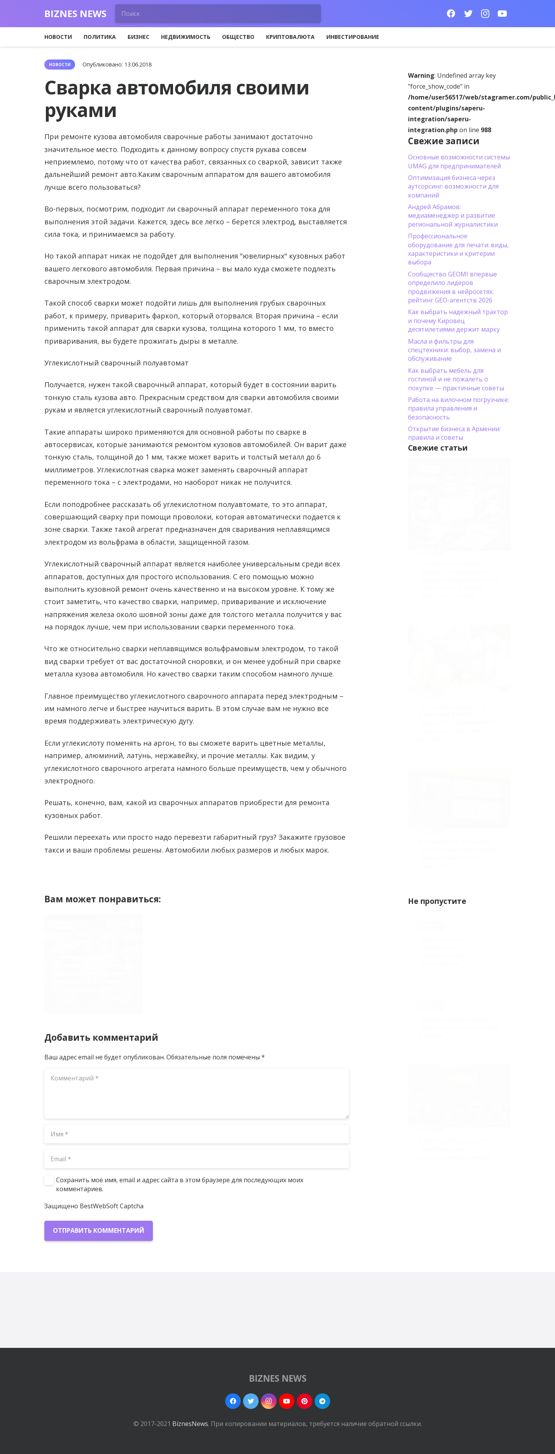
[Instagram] (485, 13)
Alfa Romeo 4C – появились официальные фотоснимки (443, 951)
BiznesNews (190, 1423)
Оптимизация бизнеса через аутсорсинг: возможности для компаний (453, 186)
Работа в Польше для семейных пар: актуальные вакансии (454, 1148)
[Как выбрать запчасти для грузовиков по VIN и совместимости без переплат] (459, 797)
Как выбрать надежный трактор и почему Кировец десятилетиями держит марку (458, 321)
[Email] (196, 1159)
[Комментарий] (196, 1093)
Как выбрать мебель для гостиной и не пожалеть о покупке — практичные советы (456, 379)
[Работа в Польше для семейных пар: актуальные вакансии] (459, 1095)
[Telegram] (322, 1401)
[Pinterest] (304, 1401)
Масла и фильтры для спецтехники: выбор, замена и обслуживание (454, 350)
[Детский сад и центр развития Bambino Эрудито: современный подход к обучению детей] (459, 659)
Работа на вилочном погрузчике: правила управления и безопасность (458, 408)
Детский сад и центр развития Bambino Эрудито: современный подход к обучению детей (193, 972)
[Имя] (196, 1134)
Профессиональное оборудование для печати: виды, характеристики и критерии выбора (458, 249)
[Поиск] (218, 13)
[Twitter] (468, 13)
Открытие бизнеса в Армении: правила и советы (454, 433)
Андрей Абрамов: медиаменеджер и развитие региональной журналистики (453, 216)
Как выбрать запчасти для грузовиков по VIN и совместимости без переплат (297, 977)
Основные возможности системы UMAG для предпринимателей (459, 161)
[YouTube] (502, 13)
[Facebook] (451, 13)
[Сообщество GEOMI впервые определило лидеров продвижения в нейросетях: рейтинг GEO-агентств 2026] (459, 504)
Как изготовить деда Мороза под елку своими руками (459, 1027)
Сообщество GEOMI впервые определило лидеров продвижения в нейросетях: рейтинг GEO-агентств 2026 (93, 972)
